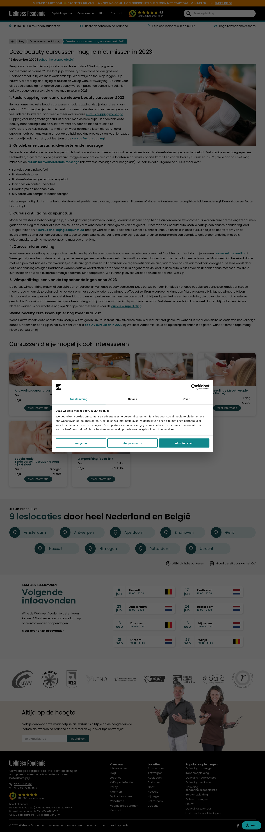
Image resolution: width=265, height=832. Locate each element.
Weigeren (81, 443)
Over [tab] (186, 398)
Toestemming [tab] (78, 398)
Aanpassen (132, 443)
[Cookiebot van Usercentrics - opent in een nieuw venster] (193, 387)
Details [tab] (132, 398)
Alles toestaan (184, 443)
